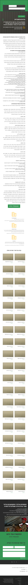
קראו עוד (23, 262)
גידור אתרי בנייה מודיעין (9, 370)
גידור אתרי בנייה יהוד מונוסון (20, 334)
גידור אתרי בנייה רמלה (10, 358)
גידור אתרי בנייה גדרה (10, 406)
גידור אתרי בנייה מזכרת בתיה (20, 406)
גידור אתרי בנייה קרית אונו (21, 346)
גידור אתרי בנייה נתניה (21, 467)
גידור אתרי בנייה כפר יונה (9, 455)
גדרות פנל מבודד (19, 580)
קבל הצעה (23, 10)
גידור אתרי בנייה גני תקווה (21, 358)
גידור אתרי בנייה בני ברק (9, 273)
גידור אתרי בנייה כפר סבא (21, 479)
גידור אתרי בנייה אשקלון (21, 394)
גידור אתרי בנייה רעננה (21, 491)
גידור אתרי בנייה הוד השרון (9, 479)
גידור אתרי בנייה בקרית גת (20, 455)
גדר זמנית (20, 581)
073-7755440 (21, 16)
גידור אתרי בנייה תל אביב (21, 261)
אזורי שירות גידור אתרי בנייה (18, 578)
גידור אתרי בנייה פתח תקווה (9, 261)
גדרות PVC (20, 583)
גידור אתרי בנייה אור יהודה (9, 322)
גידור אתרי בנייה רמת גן (21, 273)
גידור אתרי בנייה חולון (10, 285)
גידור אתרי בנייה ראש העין (21, 322)
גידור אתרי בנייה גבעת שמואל (9, 334)
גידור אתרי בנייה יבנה (21, 382)
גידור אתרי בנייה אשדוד (9, 394)
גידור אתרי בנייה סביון (10, 346)
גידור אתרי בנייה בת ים (21, 285)
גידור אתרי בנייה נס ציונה (21, 370)
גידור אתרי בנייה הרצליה (9, 491)
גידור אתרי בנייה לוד (10, 382)
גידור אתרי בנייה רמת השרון (9, 467)
